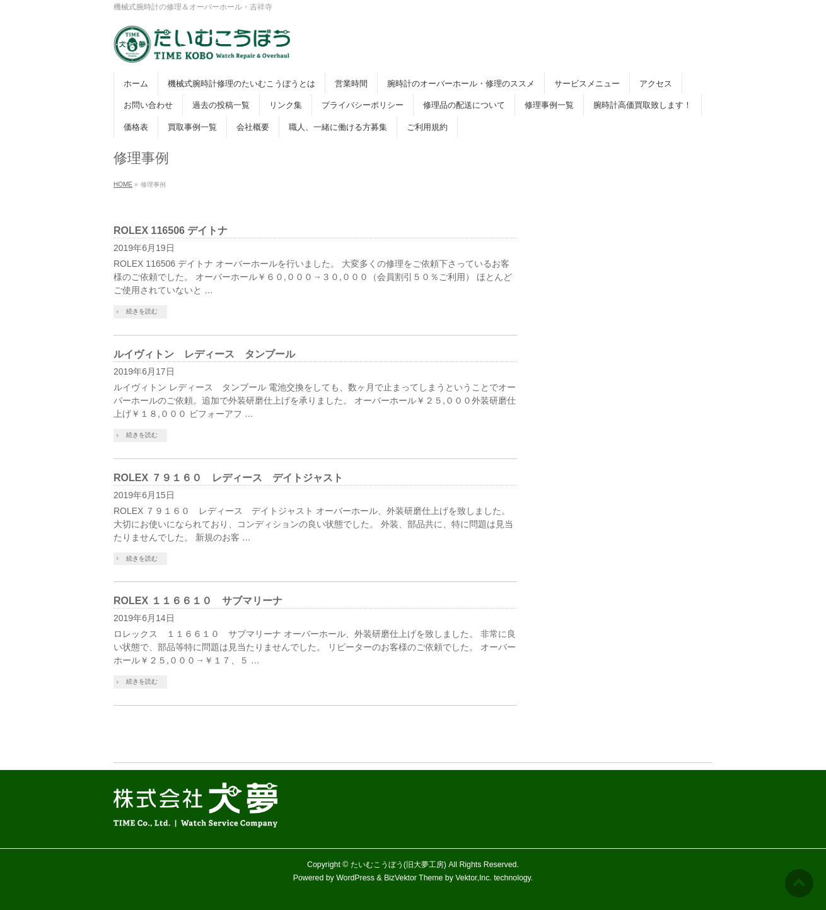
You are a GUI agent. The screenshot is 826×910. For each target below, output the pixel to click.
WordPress (355, 877)
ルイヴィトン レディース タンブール (204, 354)
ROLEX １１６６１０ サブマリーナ (197, 600)
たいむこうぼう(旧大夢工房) (398, 864)
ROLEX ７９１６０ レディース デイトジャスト (228, 477)
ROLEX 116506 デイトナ (170, 230)
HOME (122, 184)
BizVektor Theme (413, 877)
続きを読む (142, 311)
